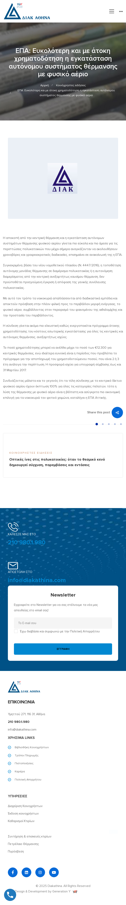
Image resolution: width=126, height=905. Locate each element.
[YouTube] (54, 872)
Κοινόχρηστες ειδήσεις (71, 85)
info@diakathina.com (37, 580)
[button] (97, 424)
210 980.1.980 (26, 542)
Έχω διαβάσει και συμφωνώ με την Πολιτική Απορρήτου (60, 631)
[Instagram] (40, 872)
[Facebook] (13, 872)
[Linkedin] (26, 872)
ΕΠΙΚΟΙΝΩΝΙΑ (21, 702)
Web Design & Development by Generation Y (42, 891)
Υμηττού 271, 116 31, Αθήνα (26, 714)
